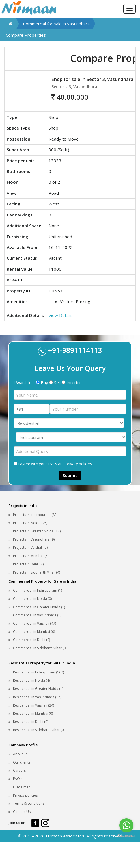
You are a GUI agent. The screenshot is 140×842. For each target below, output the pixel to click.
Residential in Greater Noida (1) (38, 688)
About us (20, 754)
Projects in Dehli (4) (28, 564)
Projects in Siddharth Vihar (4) (36, 572)
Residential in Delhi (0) (30, 721)
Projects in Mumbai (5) (30, 556)
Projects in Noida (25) (30, 522)
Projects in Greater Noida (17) (37, 531)
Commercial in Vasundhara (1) (37, 615)
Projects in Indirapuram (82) (35, 514)
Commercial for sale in (56, 24)
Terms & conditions (28, 803)
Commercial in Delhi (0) (31, 639)
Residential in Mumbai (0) (33, 713)
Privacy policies (25, 795)
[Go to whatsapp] (126, 825)
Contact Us (22, 811)
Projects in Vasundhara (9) (34, 539)
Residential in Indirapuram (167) (38, 672)
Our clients (21, 762)
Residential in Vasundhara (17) (37, 697)
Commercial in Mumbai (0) (34, 631)
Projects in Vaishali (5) (30, 547)
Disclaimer (21, 787)
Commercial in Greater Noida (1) (39, 607)
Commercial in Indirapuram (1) (37, 590)
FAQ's (17, 778)
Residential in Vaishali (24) (33, 705)
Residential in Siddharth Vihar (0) (38, 729)
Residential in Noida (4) (31, 680)
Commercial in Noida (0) (32, 598)
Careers (19, 770)
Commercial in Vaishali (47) (34, 623)
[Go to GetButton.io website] (126, 836)
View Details (61, 315)
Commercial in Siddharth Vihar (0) (39, 648)
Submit (70, 475)
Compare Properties (26, 35)
